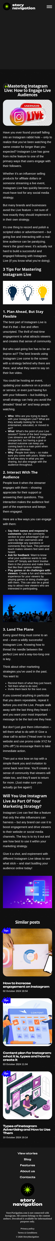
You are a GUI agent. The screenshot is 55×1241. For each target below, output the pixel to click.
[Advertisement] (27, 42)
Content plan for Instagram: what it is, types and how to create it (27, 1056)
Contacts (27, 1177)
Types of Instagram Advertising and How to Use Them (26, 1129)
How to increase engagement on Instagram (26, 984)
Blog (27, 1159)
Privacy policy (27, 1229)
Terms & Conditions (27, 1233)
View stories (28, 1153)
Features (27, 1165)
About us (27, 1171)
